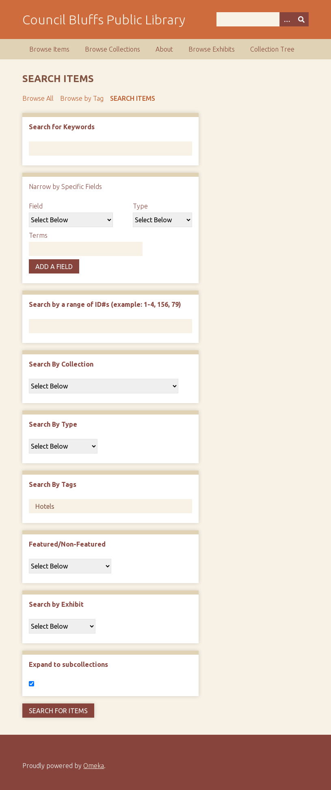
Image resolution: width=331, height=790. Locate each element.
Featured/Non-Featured (67, 544)
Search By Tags (52, 484)
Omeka (93, 765)
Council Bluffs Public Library (103, 19)
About (164, 49)
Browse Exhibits (211, 49)
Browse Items (49, 49)
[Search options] (286, 19)
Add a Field (54, 266)
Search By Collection (61, 364)
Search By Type (53, 424)
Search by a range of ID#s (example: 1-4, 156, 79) (105, 304)
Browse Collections (112, 49)
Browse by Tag (82, 98)
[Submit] (301, 19)
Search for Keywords (62, 126)
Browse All (38, 98)
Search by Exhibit (56, 604)
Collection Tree (272, 49)
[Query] (262, 19)
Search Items (132, 98)
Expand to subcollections (68, 664)
